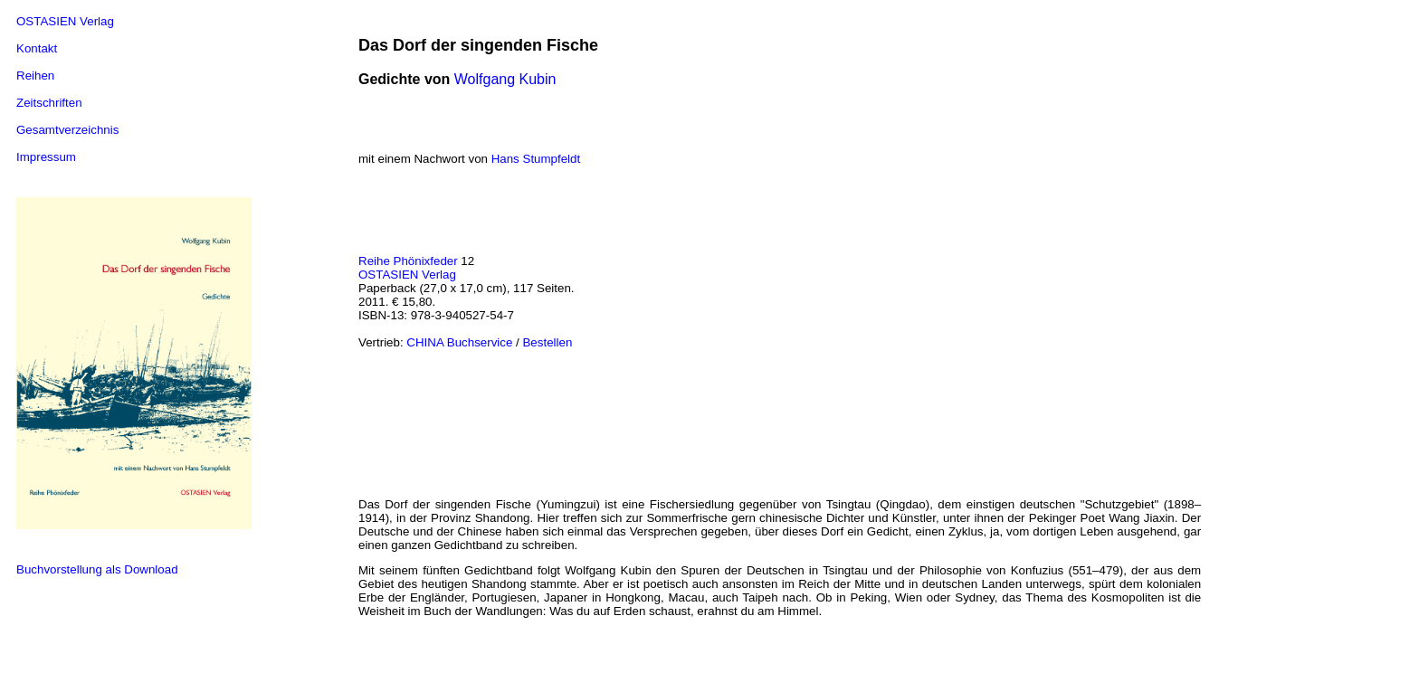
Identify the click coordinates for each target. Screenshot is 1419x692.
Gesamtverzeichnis (67, 130)
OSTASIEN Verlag (65, 21)
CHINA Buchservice (459, 342)
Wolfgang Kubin (505, 79)
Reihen (35, 75)
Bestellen (547, 342)
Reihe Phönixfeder (408, 261)
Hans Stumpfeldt (536, 159)
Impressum (46, 157)
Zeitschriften (49, 102)
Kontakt (36, 48)
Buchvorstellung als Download (97, 569)
